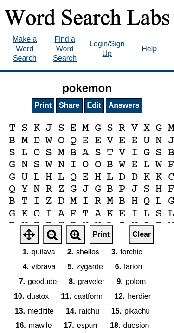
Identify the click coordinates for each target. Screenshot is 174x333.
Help (149, 49)
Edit (94, 105)
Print (43, 105)
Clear (141, 234)
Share (69, 105)
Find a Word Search (65, 48)
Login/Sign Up (107, 48)
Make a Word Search (25, 48)
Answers (124, 105)
